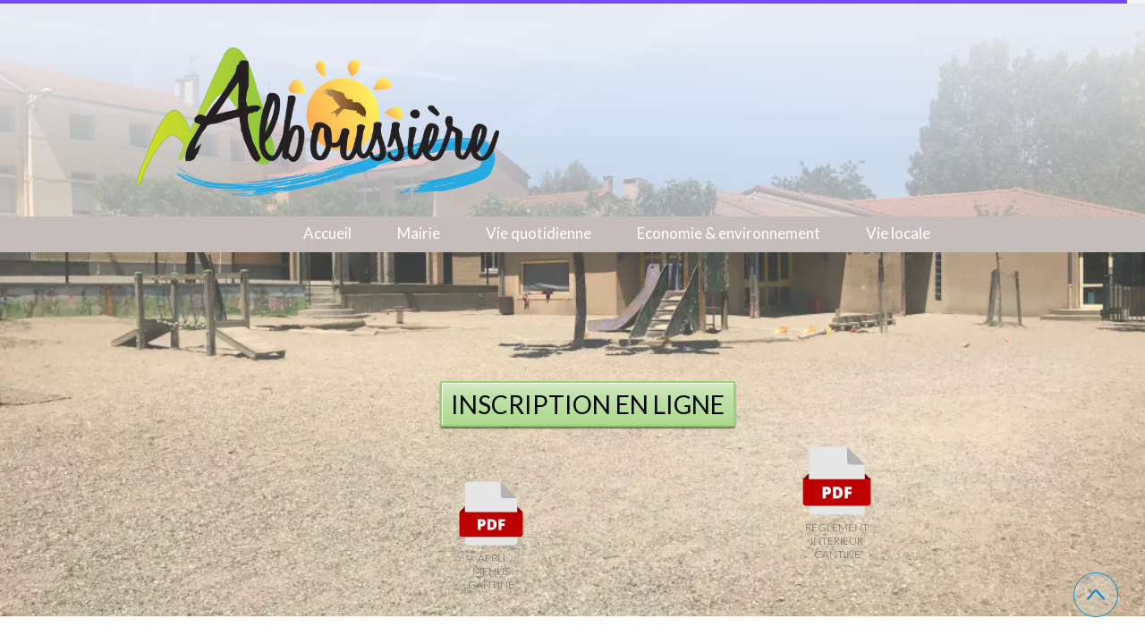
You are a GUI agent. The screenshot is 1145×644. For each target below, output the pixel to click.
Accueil (327, 233)
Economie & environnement (728, 233)
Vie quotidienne (538, 233)
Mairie (418, 233)
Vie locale (898, 233)
